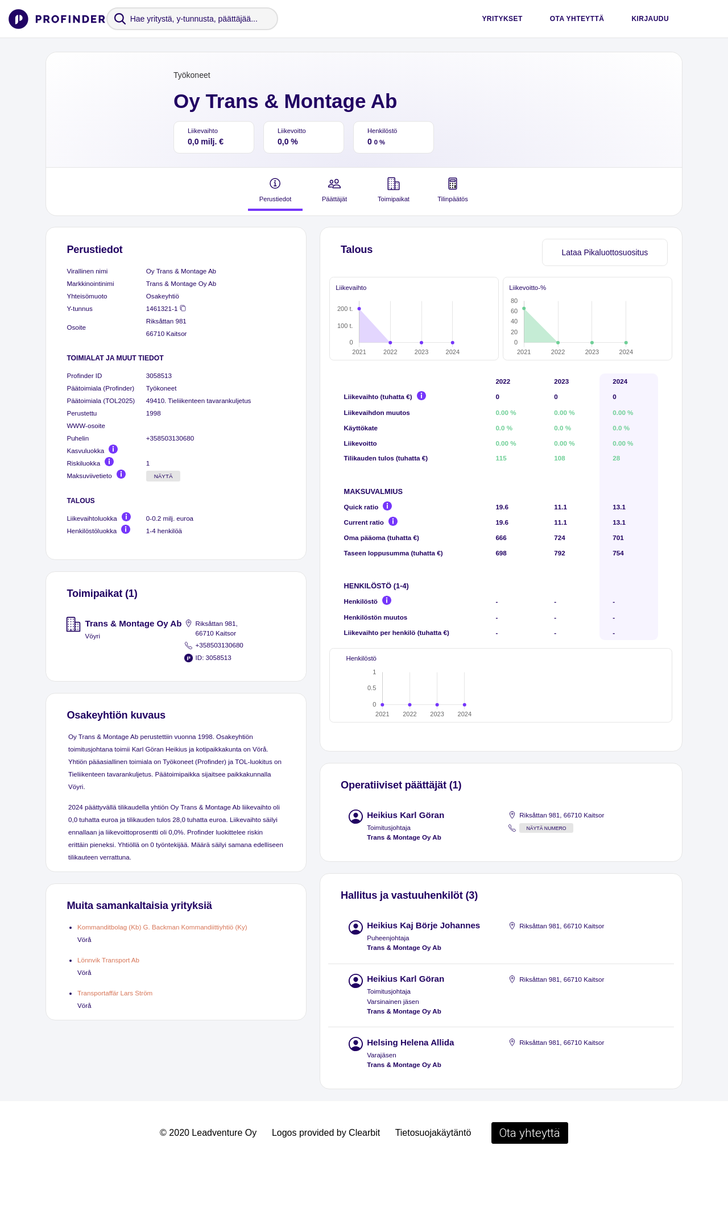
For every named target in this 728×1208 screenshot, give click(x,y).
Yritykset (502, 19)
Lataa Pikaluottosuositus (604, 252)
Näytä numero (546, 870)
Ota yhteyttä (577, 19)
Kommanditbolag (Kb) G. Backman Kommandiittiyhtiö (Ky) (162, 927)
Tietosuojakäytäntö (433, 1174)
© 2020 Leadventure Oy (208, 1174)
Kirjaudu (650, 19)
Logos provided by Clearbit (326, 1174)
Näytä (163, 476)
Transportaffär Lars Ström (114, 993)
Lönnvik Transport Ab (108, 960)
